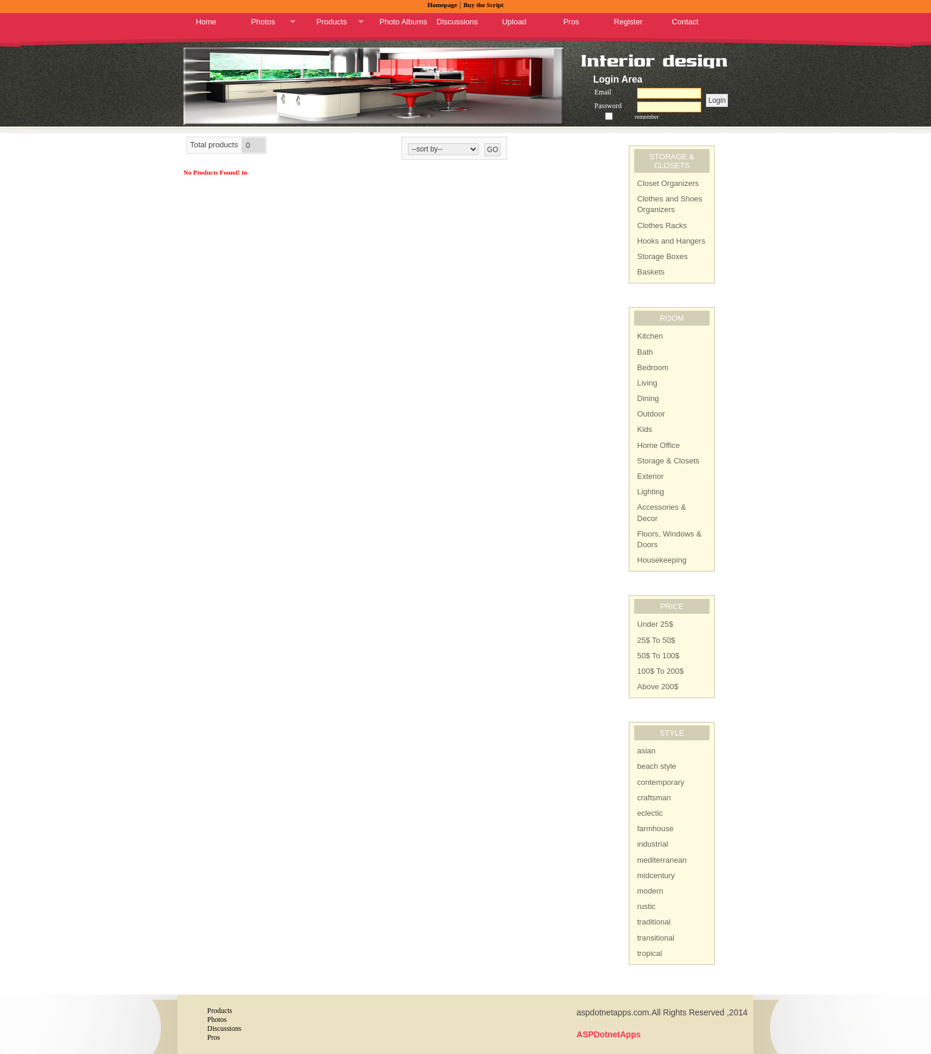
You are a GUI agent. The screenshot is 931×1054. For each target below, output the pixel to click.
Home (206, 21)
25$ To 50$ (656, 640)
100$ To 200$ (660, 671)
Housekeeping (661, 560)
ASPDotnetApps (609, 1034)
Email (603, 92)
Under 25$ (655, 624)
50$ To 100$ (658, 655)
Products (331, 21)
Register (628, 21)
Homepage (442, 4)
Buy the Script (483, 4)
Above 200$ (657, 686)
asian (646, 750)
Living (647, 382)
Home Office (658, 445)
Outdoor (651, 413)
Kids (644, 429)
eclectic (650, 813)
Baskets (650, 271)
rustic (646, 906)
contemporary (660, 782)
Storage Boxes (662, 256)
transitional (655, 937)
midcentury (656, 875)
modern (650, 890)
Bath (645, 352)
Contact (685, 21)
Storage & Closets (668, 460)
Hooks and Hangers (671, 240)
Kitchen (650, 336)
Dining (648, 398)
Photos (263, 21)
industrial (652, 844)
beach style (656, 766)
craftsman (654, 797)
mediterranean (662, 860)
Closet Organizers (668, 183)
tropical (649, 953)
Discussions (456, 21)
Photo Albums (403, 21)
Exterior (650, 476)
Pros (571, 21)
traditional (653, 921)
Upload (514, 21)
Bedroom (653, 367)
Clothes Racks (662, 225)
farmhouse (655, 828)
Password (608, 106)
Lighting (650, 491)
